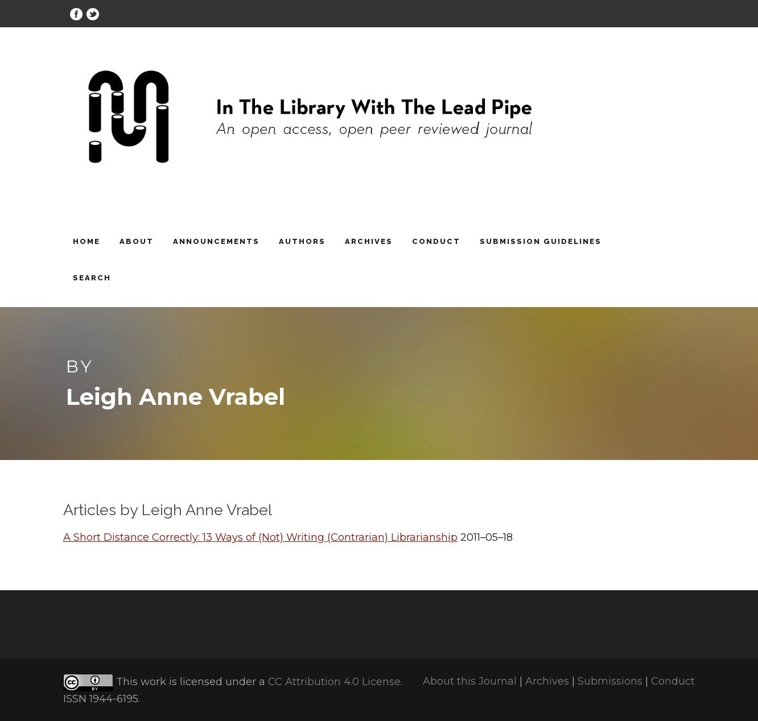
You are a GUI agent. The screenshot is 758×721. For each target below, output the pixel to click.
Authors (302, 241)
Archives (369, 241)
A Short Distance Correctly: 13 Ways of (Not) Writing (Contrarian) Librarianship (260, 537)
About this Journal (470, 681)
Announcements (216, 241)
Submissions (610, 681)
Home (86, 241)
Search (92, 278)
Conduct (436, 241)
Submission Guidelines (541, 241)
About (137, 241)
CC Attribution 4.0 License (334, 682)
